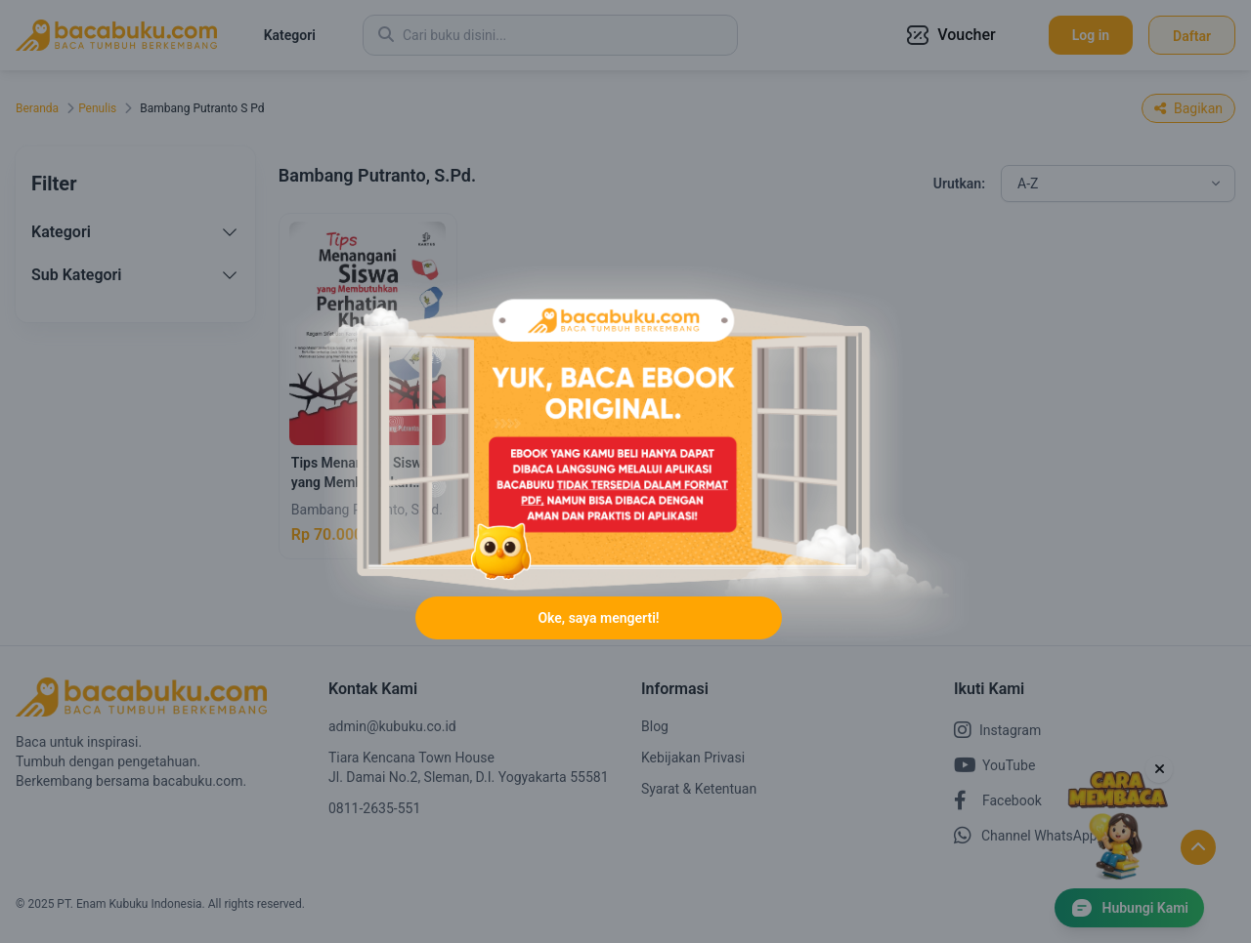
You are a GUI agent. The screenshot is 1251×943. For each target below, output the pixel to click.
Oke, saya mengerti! (598, 618)
